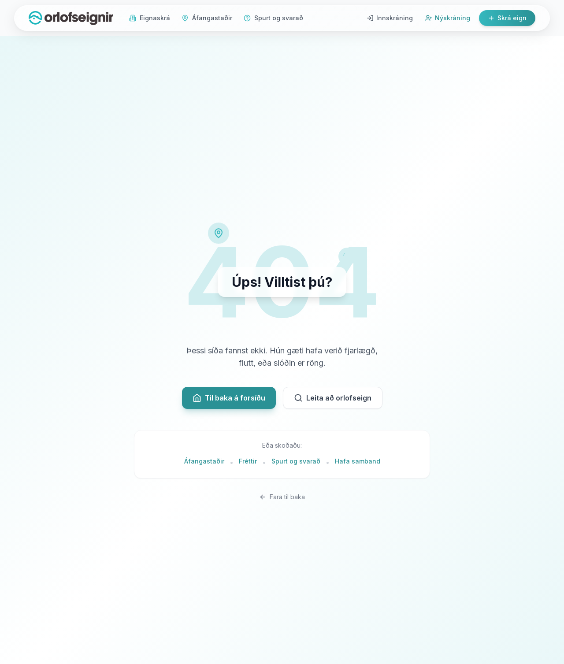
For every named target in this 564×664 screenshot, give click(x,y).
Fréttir (248, 461)
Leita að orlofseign (332, 397)
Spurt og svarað (273, 18)
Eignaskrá (149, 18)
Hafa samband (357, 461)
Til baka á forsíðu (229, 397)
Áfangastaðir (207, 18)
